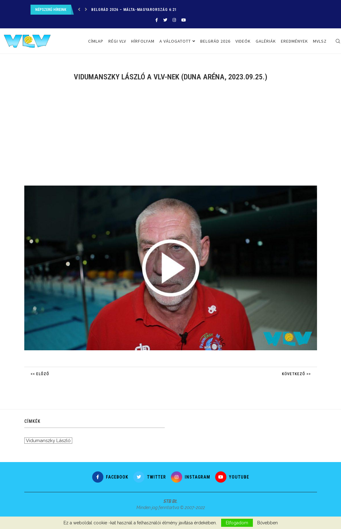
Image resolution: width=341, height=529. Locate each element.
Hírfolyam (142, 41)
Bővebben (267, 523)
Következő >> (296, 373)
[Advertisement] (170, 137)
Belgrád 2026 (215, 41)
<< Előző (40, 373)
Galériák (266, 41)
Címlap (95, 41)
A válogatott (175, 41)
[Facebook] (156, 20)
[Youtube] (183, 20)
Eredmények (294, 41)
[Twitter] (165, 20)
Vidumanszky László (48, 440)
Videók (243, 41)
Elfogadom (237, 522)
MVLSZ (320, 41)
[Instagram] (174, 20)
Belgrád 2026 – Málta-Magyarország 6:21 (134, 9)
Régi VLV (117, 41)
